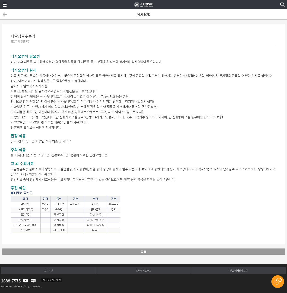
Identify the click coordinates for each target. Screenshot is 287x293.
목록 (143, 252)
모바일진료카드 (143, 271)
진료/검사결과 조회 (238, 271)
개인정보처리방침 (52, 280)
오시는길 (48, 271)
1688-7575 (11, 281)
